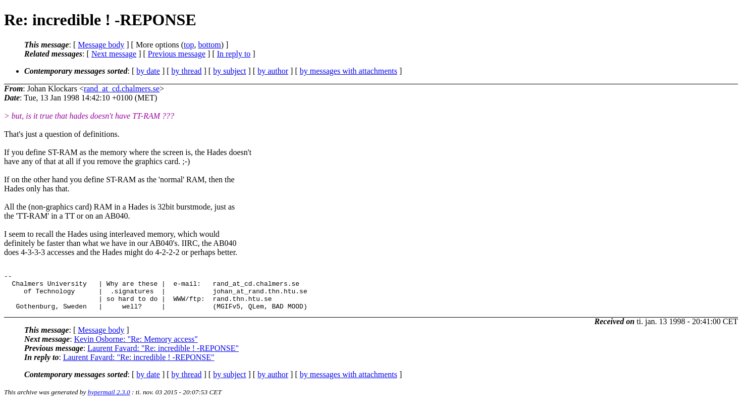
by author (272, 71)
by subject (229, 71)
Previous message (176, 53)
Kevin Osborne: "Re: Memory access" (136, 346)
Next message (113, 53)
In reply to (234, 53)
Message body (101, 44)
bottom (209, 44)
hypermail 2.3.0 (109, 399)
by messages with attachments (348, 71)
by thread (187, 71)
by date (148, 71)
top (189, 44)
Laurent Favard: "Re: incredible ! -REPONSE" (163, 355)
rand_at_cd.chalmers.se (122, 88)
